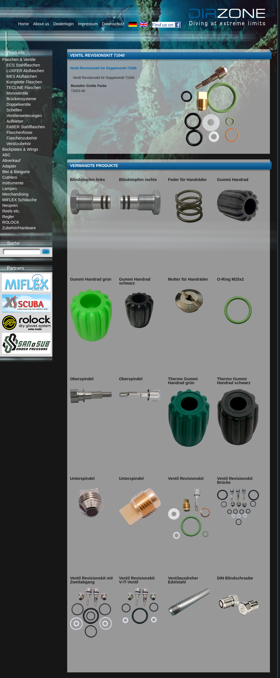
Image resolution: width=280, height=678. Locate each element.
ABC (6, 155)
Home (23, 24)
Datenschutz (113, 24)
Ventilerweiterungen (24, 115)
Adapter (9, 166)
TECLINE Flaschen (23, 87)
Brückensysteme (21, 99)
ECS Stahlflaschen (23, 65)
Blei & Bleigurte (16, 172)
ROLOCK (10, 222)
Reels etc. (11, 211)
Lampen (9, 188)
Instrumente (13, 183)
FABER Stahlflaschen (25, 127)
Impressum (88, 24)
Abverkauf (11, 160)
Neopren (10, 205)
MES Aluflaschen (21, 76)
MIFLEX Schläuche (19, 200)
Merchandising (15, 194)
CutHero (9, 177)
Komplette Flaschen (24, 82)
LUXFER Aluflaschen (25, 70)
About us (41, 24)
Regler (8, 216)
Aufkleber (15, 121)
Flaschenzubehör (21, 138)
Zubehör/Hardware (19, 228)
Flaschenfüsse (19, 132)
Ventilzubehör (18, 143)
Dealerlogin (63, 24)
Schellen (14, 110)
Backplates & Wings (20, 149)
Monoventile (17, 93)
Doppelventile (18, 104)
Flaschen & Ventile (19, 59)
